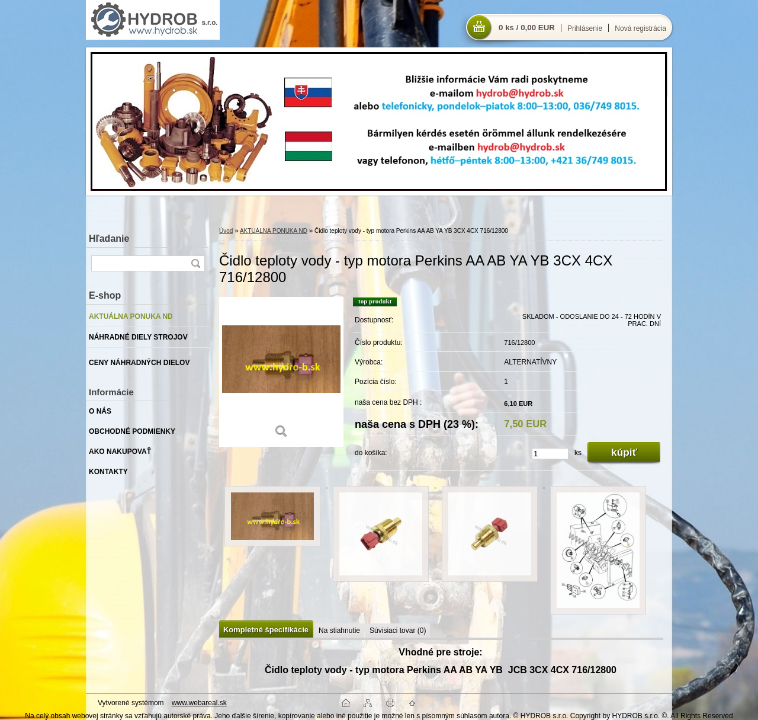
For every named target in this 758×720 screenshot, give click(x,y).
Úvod (226, 231)
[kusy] (550, 453)
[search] (195, 263)
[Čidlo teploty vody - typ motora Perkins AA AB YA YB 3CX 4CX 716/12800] (281, 371)
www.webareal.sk (199, 703)
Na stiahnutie (339, 630)
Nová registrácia (640, 28)
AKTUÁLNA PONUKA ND (273, 231)
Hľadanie (109, 238)
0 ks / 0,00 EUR (527, 27)
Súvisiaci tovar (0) (398, 630)
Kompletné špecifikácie (266, 629)
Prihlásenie (584, 28)
